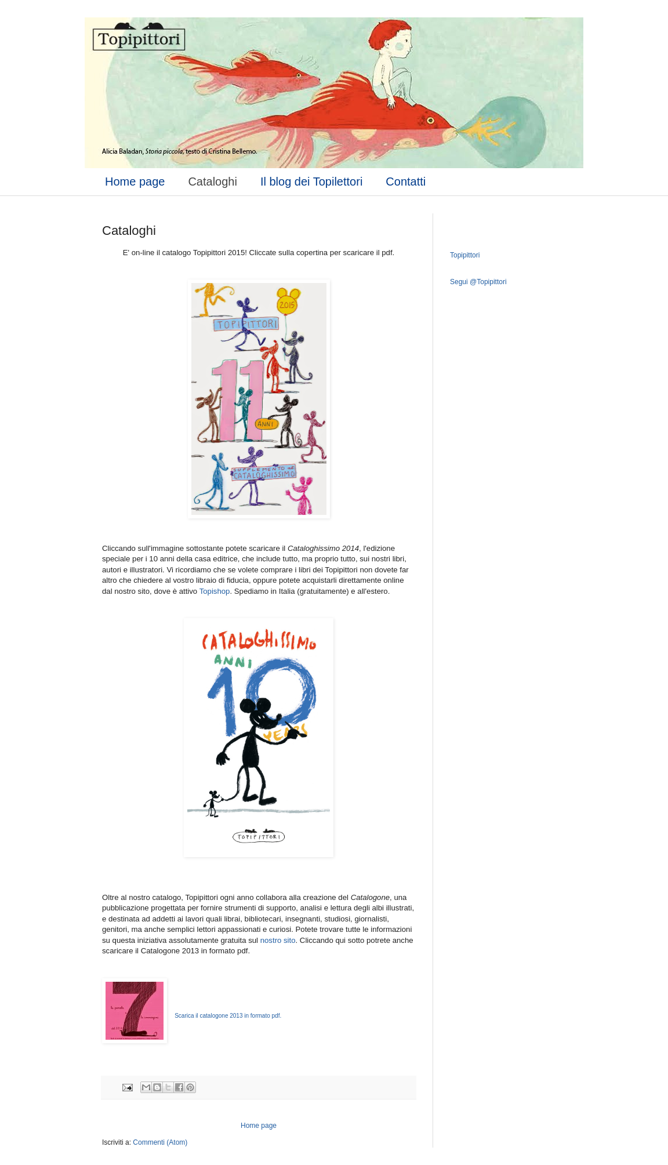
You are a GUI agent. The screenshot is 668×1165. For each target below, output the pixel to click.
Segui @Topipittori (478, 282)
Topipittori (465, 255)
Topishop (214, 591)
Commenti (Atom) (160, 1142)
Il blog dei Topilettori (311, 181)
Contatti (406, 181)
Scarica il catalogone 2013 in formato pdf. (228, 1015)
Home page (135, 181)
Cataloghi (212, 181)
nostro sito (278, 940)
